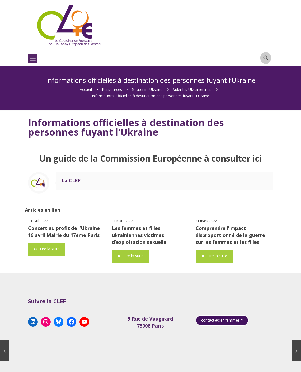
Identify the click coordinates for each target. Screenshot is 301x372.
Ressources (112, 89)
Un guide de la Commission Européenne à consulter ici (150, 158)
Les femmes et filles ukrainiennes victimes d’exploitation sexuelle (139, 235)
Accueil (86, 89)
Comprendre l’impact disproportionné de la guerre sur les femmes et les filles (230, 235)
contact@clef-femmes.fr (222, 320)
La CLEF (71, 180)
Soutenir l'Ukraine (147, 89)
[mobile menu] (32, 58)
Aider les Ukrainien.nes (192, 89)
